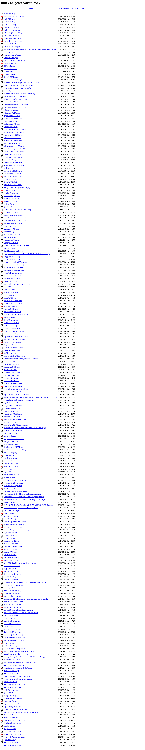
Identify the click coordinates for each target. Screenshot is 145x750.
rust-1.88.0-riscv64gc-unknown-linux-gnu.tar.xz (20, 563)
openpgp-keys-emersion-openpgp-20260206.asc (20, 662)
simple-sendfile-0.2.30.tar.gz (13, 176)
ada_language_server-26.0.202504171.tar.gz (19, 651)
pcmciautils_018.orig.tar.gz (13, 47)
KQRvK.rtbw (8, 71)
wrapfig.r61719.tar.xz (11, 243)
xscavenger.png (9, 232)
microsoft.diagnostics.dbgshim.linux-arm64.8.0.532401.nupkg (25, 428)
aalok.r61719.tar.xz (10, 237)
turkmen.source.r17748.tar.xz (14, 152)
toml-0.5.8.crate (9, 204)
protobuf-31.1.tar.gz (10, 555)
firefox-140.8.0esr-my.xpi (12, 687)
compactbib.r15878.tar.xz (12, 102)
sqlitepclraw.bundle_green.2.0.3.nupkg (17, 187)
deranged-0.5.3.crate (11, 580)
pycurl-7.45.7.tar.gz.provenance (14, 737)
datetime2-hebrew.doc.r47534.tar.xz (16, 107)
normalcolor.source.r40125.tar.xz (15, 129)
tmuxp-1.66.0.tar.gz (10, 695)
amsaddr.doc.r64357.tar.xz (13, 273)
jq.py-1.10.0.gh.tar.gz (11, 568)
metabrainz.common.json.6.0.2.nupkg (16, 389)
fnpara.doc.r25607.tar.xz (12, 116)
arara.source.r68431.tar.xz (12, 361)
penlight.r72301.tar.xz (11, 441)
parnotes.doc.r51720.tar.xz (13, 163)
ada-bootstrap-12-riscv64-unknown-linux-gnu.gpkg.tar (22, 494)
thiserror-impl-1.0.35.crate (13, 276)
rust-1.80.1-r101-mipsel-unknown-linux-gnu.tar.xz (21, 508)
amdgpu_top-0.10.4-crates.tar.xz (15, 522)
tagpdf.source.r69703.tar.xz (13, 411)
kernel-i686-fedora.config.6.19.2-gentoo (17, 676)
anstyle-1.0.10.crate (10, 458)
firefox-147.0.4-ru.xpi (11, 673)
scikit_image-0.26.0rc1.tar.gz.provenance (18, 635)
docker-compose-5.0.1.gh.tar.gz (14, 649)
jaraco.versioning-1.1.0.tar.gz (14, 331)
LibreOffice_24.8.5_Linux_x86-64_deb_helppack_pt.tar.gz (24, 497)
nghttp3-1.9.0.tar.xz (10, 535)
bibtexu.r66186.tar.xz (11, 309)
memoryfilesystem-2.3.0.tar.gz (14, 265)
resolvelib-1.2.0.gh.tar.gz (12, 560)
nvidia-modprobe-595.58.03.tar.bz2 (16, 709)
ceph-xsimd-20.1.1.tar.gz (12, 596)
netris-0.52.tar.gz (9, 19)
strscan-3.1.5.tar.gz (10, 549)
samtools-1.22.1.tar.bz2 (12, 566)
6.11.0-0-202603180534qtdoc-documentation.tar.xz (21, 712)
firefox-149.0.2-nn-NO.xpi (13, 742)
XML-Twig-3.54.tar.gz (11, 557)
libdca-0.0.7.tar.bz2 (10, 182)
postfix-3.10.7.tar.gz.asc (12, 629)
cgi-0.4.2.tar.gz (9, 513)
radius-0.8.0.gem (9, 477)
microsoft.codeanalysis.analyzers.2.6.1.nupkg (19, 94)
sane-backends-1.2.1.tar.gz (13, 303)
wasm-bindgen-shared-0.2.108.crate (16, 654)
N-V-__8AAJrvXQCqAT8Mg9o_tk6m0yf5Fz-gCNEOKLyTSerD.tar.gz (28, 505)
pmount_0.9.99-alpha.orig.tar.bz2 (15, 44)
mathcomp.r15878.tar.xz (12, 124)
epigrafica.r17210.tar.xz (12, 113)
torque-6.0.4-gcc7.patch (12, 196)
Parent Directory (9, 13)
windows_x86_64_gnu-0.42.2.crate (16, 314)
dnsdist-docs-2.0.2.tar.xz (12, 626)
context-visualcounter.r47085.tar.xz (16, 105)
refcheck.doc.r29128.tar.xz (13, 140)
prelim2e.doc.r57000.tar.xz (13, 198)
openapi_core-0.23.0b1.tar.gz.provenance (18, 679)
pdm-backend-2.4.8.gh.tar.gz (13, 734)
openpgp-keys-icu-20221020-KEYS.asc (17, 284)
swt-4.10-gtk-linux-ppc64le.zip (14, 91)
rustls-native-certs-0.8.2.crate (14, 602)
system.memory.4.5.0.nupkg (13, 80)
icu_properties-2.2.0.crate (12, 731)
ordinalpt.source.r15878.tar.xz (14, 132)
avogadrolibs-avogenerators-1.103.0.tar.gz (18, 668)
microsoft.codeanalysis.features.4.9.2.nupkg (19, 400)
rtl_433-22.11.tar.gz (10, 306)
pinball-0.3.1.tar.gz (10, 24)
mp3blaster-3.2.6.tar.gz (11, 74)
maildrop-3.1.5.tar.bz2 (11, 323)
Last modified (64, 8)
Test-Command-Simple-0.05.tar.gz (15, 60)
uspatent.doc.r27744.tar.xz (13, 154)
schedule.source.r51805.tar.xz (14, 165)
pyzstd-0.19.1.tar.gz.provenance (14, 637)
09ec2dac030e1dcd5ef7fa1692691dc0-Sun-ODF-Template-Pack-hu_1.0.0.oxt (30, 49)
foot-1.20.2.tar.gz (9, 488)
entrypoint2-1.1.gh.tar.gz (12, 256)
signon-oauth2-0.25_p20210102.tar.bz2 (17, 394)
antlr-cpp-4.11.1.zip (10, 281)
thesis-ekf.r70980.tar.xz (12, 417)
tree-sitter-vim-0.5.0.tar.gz (13, 527)
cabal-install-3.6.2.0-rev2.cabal (14, 270)
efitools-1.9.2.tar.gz (10, 160)
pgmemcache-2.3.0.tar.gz (12, 55)
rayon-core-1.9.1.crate (11, 229)
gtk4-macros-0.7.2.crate (12, 350)
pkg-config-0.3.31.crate (12, 444)
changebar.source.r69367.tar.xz (14, 392)
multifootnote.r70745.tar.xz (13, 408)
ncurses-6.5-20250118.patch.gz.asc (15, 491)
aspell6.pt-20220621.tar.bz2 (13, 259)
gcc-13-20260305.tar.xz (12, 693)
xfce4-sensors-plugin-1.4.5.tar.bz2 (15, 480)
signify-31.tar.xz (9, 248)
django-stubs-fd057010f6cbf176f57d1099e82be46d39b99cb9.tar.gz (27, 254)
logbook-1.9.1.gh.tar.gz (12, 621)
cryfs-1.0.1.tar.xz (9, 472)
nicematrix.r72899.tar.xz (12, 469)
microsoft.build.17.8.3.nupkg (13, 372)
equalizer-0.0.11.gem (11, 58)
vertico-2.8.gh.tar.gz (10, 701)
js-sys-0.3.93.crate (10, 729)
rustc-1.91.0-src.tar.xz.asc (12, 604)
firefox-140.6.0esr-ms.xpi (12, 632)
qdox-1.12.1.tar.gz (10, 63)
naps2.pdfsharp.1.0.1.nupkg (13, 403)
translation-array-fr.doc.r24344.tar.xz (16, 149)
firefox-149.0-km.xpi (11, 718)
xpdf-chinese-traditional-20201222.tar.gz (18, 209)
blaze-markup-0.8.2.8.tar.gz (13, 223)
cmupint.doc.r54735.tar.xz (13, 185)
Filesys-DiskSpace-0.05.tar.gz (14, 16)
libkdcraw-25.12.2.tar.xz (12, 660)
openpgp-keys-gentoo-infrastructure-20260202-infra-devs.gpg (25, 657)
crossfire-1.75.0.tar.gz (11, 212)
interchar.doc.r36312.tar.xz (13, 118)
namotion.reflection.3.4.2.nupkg (15, 546)
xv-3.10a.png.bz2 (10, 52)
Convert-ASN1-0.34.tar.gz (13, 342)
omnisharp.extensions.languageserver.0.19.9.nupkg (21, 359)
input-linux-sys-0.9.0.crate (13, 430)
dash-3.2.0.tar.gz (9, 726)
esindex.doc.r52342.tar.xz (12, 174)
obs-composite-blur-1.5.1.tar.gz (14, 524)
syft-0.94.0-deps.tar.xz (11, 364)
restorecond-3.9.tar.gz (11, 571)
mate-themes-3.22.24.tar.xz (13, 328)
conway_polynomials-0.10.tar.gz (15, 419)
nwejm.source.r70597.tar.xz (13, 406)
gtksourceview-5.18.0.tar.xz (13, 585)
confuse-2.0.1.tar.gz (10, 317)
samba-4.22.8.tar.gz (10, 682)
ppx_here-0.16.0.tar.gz (11, 334)
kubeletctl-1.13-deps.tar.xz (13, 486)
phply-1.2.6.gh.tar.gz (11, 292)
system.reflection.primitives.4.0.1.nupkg (17, 88)
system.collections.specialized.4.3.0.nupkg (18, 85)
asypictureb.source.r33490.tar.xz (15, 96)
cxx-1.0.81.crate (9, 287)
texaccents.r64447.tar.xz (12, 279)
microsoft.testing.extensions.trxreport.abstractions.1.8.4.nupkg (25, 582)
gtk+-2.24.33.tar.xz (10, 207)
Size (72, 8)
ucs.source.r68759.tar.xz (12, 367)
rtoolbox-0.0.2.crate (10, 370)
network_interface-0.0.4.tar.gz (14, 386)
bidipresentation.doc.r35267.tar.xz (15, 99)
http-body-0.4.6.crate (11, 378)
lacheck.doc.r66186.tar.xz (12, 312)
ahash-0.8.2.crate (9, 290)
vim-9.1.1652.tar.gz (10, 577)
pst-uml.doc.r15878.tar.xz (12, 138)
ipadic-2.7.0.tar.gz (10, 22)
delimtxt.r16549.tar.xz (11, 110)
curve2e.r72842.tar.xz (11, 464)
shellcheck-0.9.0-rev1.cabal (13, 301)
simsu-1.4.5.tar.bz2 (10, 502)
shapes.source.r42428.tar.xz (13, 143)
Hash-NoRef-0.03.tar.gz (12, 30)
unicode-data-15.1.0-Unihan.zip (14, 348)
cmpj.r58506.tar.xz (10, 226)
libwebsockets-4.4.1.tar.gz (12, 574)
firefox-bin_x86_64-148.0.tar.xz (15, 684)
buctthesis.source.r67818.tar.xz (14, 339)
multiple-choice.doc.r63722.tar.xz (15, 262)
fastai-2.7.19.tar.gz (10, 519)
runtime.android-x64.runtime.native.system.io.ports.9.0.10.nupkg (26, 599)
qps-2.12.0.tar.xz (9, 618)
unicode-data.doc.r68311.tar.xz (14, 356)
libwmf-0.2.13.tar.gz (11, 320)
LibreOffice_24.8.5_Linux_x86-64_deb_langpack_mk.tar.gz (24, 499)
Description (79, 8)
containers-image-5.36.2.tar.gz (14, 640)
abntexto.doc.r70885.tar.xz (13, 414)
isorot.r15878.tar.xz (10, 121)
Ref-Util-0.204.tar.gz (11, 77)
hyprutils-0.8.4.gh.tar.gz (12, 593)
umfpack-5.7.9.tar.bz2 (11, 179)
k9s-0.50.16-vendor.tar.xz (12, 624)
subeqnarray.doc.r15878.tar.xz (14, 146)
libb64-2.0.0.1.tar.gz (10, 201)
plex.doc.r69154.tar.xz (11, 381)
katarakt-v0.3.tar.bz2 (11, 615)
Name (31, 8)
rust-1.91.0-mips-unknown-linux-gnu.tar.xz (18, 610)
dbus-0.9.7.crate (9, 295)
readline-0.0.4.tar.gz (10, 646)
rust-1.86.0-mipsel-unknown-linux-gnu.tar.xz (19, 530)
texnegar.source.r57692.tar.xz (14, 215)
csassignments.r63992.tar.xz (13, 267)
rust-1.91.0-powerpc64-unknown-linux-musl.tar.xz (21, 613)
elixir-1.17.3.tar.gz (10, 455)
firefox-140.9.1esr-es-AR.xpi (13, 745)
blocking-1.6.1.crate (10, 422)
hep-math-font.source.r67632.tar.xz (16, 337)
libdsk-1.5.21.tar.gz (10, 461)
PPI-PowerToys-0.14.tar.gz (13, 38)
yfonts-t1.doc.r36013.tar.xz (13, 157)
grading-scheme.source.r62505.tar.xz (16, 245)
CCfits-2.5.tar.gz (9, 66)
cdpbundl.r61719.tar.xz (11, 240)
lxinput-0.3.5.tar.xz (10, 69)
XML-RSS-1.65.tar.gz (11, 510)
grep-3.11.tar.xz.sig (10, 325)
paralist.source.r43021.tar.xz (13, 135)
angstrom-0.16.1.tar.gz (11, 541)
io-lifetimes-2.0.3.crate (11, 375)
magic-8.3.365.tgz (10, 298)
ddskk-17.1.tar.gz (9, 190)
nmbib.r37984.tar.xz (10, 127)
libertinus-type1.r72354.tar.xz (14, 447)
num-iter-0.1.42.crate (11, 193)
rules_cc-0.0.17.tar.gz (11, 466)
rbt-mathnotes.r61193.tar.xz (13, 234)
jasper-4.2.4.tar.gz (10, 436)
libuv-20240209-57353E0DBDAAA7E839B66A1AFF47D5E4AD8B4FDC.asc (31, 397)
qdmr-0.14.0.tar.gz (10, 740)
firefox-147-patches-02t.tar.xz (14, 665)
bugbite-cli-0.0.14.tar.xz (12, 533)
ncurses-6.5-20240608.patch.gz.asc (16, 425)
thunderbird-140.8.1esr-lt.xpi (13, 698)
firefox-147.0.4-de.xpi (11, 671)
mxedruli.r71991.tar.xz (11, 433)
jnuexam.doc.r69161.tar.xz (13, 383)
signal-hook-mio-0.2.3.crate (13, 251)
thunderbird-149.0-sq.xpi (12, 723)
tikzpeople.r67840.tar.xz (12, 345)
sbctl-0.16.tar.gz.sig (10, 452)
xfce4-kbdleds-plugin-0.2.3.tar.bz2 (15, 221)
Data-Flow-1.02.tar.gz (11, 36)
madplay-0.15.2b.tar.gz (11, 27)
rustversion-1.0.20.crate (12, 516)
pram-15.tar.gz (9, 643)
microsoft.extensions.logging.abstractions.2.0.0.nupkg (22, 82)
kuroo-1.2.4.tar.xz (10, 538)
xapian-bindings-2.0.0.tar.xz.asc (14, 704)
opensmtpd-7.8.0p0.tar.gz (12, 607)
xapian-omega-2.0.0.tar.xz (12, 707)
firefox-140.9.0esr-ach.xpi (12, 715)
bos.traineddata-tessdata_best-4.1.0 (15, 218)
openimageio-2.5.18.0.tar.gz (13, 483)
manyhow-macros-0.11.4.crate (14, 439)
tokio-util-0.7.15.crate (11, 544)
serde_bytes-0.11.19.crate (12, 588)
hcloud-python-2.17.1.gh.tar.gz (14, 720)
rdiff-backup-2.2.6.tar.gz (12, 353)
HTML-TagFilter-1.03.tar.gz (13, 33)
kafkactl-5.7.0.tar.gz (10, 552)
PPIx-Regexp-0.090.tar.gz (12, 591)
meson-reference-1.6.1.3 (12, 475)
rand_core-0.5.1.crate (11, 168)
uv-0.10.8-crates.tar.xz (11, 690)
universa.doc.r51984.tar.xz (13, 171)
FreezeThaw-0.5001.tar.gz (12, 41)
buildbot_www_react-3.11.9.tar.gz (15, 450)
